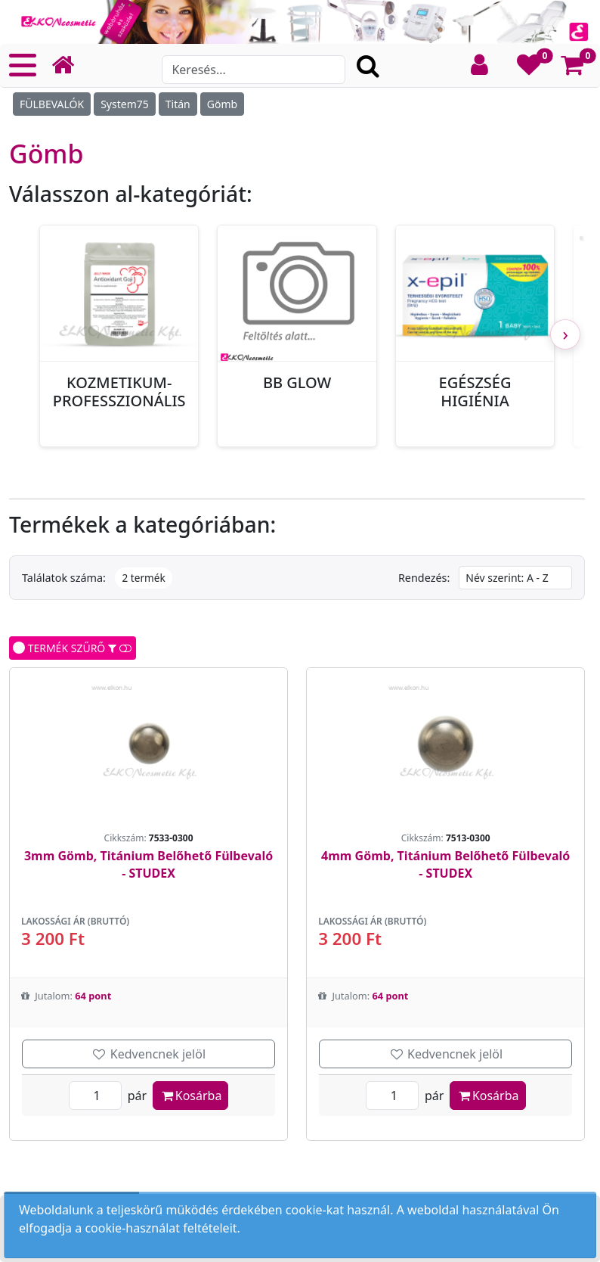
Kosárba (190, 1095)
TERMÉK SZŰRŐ (72, 648)
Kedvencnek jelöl (148, 1054)
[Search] (253, 69)
